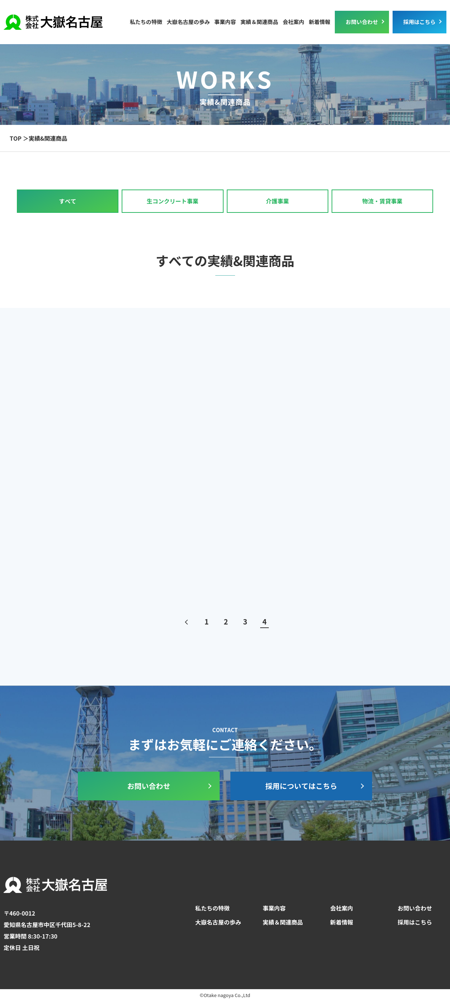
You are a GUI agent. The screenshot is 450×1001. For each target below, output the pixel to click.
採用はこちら (419, 21)
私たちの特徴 (146, 21)
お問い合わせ (362, 21)
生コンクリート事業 (172, 201)
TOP (16, 138)
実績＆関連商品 (259, 21)
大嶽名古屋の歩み (188, 21)
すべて (67, 201)
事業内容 (274, 908)
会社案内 (293, 21)
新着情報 (319, 21)
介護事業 (277, 201)
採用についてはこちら (301, 786)
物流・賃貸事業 (382, 201)
